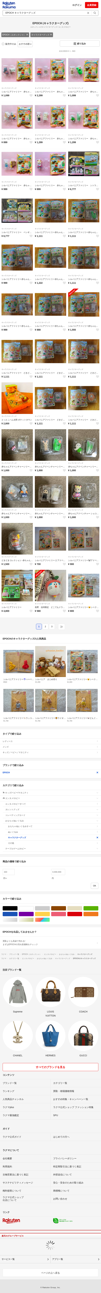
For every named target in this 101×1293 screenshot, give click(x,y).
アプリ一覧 (57, 1259)
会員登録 (91, 5)
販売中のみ (9, 44)
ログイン (77, 5)
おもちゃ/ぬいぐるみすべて (53, 826)
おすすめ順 (25, 44)
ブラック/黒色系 (17, 908)
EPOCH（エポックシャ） (15, 35)
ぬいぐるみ (53, 832)
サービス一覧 (8, 1259)
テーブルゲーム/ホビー (51, 848)
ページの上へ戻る (50, 1272)
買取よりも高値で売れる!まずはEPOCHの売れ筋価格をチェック (50, 943)
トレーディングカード (51, 815)
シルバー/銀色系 (17, 920)
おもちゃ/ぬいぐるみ (51, 821)
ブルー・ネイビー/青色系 (17, 914)
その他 (53, 843)
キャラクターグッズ (41, 35)
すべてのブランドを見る (50, 1067)
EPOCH (50, 772)
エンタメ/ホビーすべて (51, 804)
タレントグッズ (51, 809)
